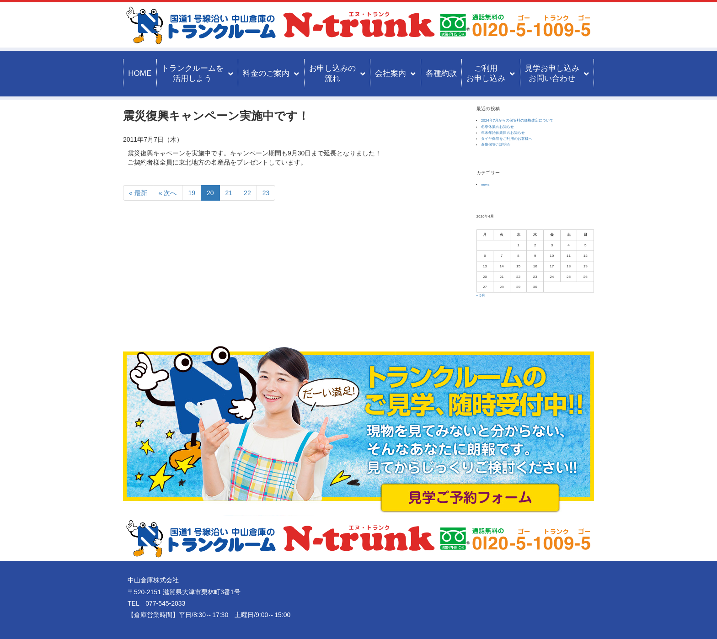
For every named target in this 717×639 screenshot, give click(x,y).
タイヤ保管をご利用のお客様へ (506, 139)
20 (210, 193)
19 (191, 193)
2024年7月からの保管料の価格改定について (517, 120)
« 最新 (138, 193)
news (485, 184)
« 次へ (168, 193)
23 (266, 193)
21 (229, 193)
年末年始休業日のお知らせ (503, 133)
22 (247, 193)
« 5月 (480, 295)
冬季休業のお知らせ (497, 127)
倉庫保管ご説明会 (495, 145)
